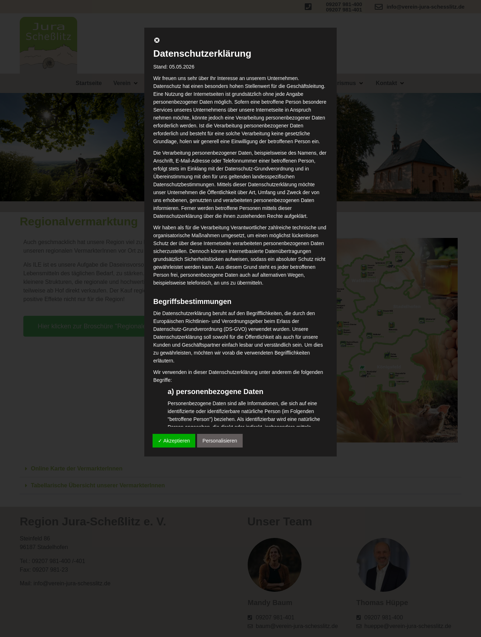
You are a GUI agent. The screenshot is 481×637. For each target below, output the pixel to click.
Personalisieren (219, 441)
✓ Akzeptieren (174, 441)
